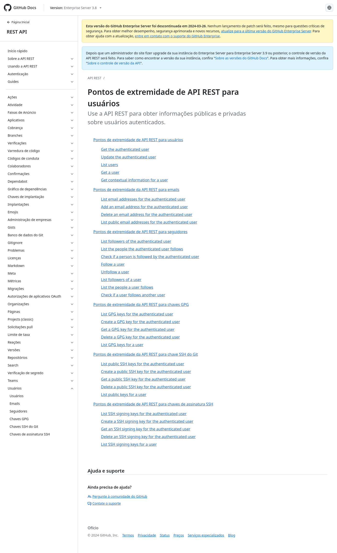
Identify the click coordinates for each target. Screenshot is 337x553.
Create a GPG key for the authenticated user (140, 321)
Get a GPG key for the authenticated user (137, 329)
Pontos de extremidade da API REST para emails (136, 189)
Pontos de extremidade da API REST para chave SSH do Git (145, 354)
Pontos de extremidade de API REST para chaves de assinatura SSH (153, 404)
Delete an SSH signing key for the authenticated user (148, 436)
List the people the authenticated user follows (142, 249)
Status (165, 535)
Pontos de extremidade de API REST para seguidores (140, 231)
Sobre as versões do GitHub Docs (241, 58)
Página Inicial (18, 22)
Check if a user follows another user (133, 295)
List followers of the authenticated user (136, 241)
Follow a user (113, 264)
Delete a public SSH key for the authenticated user (146, 386)
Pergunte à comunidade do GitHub (117, 496)
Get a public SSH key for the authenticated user (143, 379)
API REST (94, 78)
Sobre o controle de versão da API (113, 63)
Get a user (110, 172)
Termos (128, 535)
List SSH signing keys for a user (129, 444)
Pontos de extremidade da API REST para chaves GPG (141, 304)
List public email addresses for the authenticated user (149, 222)
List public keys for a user (123, 394)
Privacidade (147, 535)
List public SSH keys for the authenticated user (142, 364)
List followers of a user (121, 279)
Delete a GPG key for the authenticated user (140, 337)
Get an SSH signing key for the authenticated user (145, 429)
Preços (179, 535)
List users (109, 164)
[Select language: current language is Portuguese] (329, 7)
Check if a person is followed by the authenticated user (150, 256)
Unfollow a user (115, 272)
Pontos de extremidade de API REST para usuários (138, 139)
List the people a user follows (127, 287)
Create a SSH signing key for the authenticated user (147, 421)
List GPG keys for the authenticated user (137, 314)
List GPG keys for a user (122, 344)
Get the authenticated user (125, 149)
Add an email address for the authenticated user (144, 206)
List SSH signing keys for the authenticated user (143, 413)
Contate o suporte (104, 503)
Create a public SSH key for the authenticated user (146, 371)
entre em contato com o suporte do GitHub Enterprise (177, 36)
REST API (17, 31)
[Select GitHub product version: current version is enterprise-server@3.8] (76, 7)
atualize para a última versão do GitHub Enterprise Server (266, 31)
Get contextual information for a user (134, 180)
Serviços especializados (206, 535)
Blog (231, 535)
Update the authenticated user (128, 157)
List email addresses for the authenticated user (143, 199)
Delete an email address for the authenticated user (146, 214)
